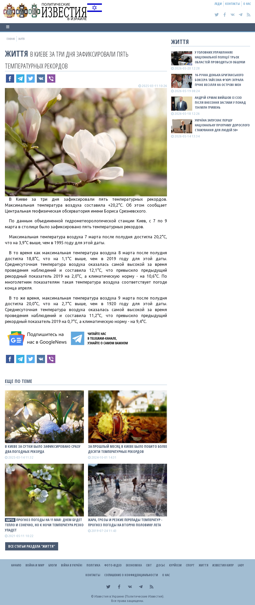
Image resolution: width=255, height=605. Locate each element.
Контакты (232, 4)
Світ (149, 565)
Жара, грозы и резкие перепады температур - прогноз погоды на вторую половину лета (125, 522)
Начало (16, 565)
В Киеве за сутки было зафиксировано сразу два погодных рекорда (43, 449)
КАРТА (10, 520)
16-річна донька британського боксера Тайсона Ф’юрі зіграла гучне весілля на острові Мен (219, 80)
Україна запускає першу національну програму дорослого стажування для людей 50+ (222, 125)
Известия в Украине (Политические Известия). (129, 596)
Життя (16, 53)
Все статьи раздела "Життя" (31, 546)
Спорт (190, 565)
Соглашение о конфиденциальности (131, 575)
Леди (218, 4)
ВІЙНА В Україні (71, 565)
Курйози (175, 565)
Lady (241, 565)
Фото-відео (113, 565)
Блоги (52, 565)
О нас (247, 4)
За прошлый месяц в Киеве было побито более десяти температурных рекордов (127, 449)
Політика (93, 565)
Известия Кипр (223, 565)
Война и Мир (34, 565)
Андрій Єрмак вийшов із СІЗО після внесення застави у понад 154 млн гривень (220, 102)
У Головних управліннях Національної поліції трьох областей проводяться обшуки (220, 57)
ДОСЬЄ (160, 565)
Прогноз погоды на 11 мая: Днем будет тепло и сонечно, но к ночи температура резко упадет (44, 524)
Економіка (134, 565)
